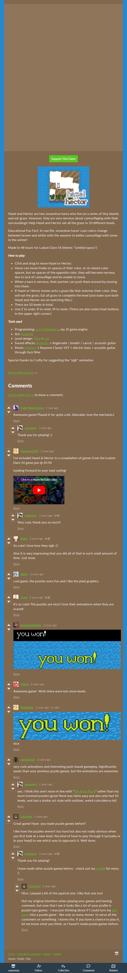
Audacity (42, 343)
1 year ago (52, 408)
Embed (57, 953)
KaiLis (24, 538)
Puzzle (20, 958)
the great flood (84, 791)
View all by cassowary (29, 953)
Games (12, 958)
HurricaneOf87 (29, 451)
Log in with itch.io (21, 395)
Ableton (30, 347)
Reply (16, 420)
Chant (24, 597)
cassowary (31, 428)
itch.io (11, 953)
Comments (88, 968)
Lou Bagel (26, 816)
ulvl (46, 338)
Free (28, 958)
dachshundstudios (30, 625)
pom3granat (27, 759)
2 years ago (47, 451)
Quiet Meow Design (32, 408)
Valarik (24, 684)
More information (22, 372)
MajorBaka (27, 707)
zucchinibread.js (47, 329)
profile (100, 868)
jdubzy (24, 574)
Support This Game (63, 159)
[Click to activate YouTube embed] (39, 490)
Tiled (37, 338)
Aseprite (27, 334)
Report (47, 953)
